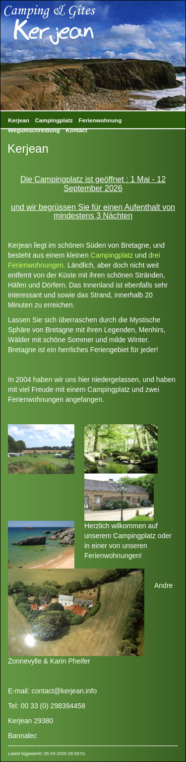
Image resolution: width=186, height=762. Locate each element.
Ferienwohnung (100, 120)
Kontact (76, 130)
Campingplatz (53, 120)
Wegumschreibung (34, 130)
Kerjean (18, 120)
